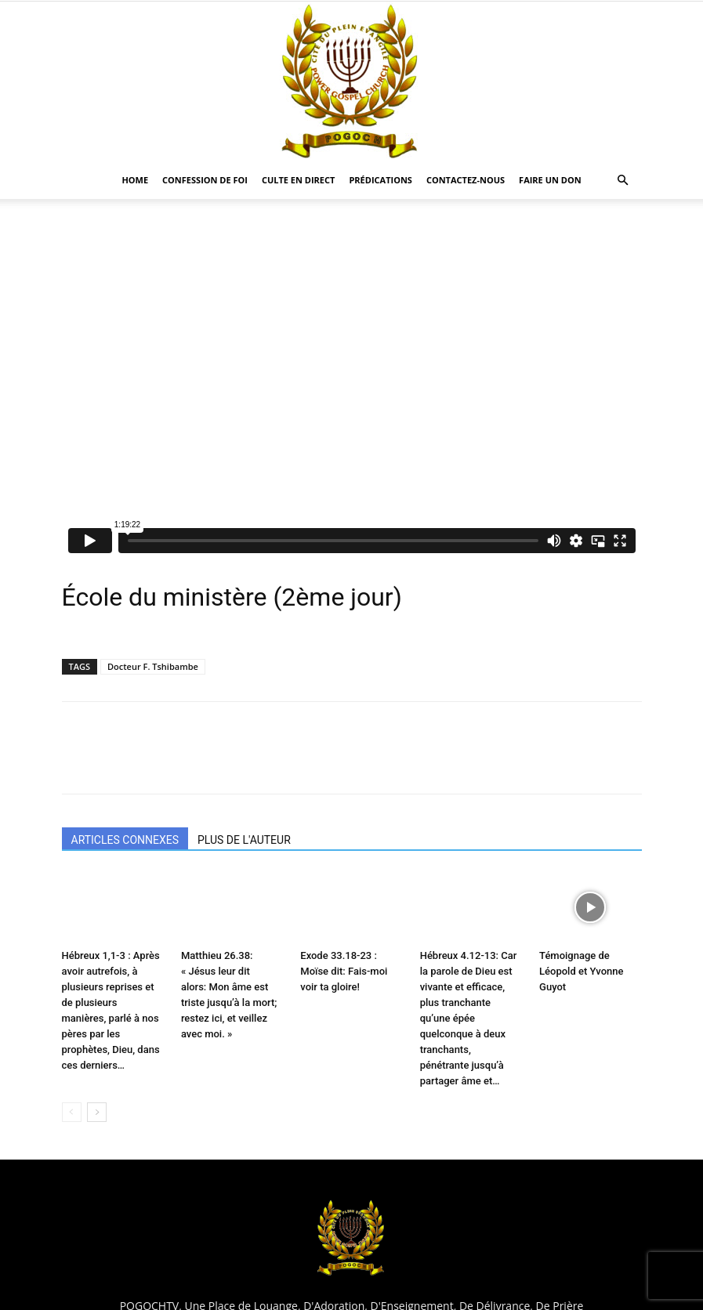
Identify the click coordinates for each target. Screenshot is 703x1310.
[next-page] (97, 1112)
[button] (623, 180)
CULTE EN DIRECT (298, 180)
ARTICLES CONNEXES (125, 840)
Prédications (380, 180)
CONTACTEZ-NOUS (465, 180)
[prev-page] (72, 1112)
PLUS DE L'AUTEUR (244, 840)
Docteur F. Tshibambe (152, 666)
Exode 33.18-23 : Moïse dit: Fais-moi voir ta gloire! (343, 971)
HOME (134, 180)
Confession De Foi (205, 180)
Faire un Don (550, 180)
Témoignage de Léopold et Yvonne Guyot (581, 971)
